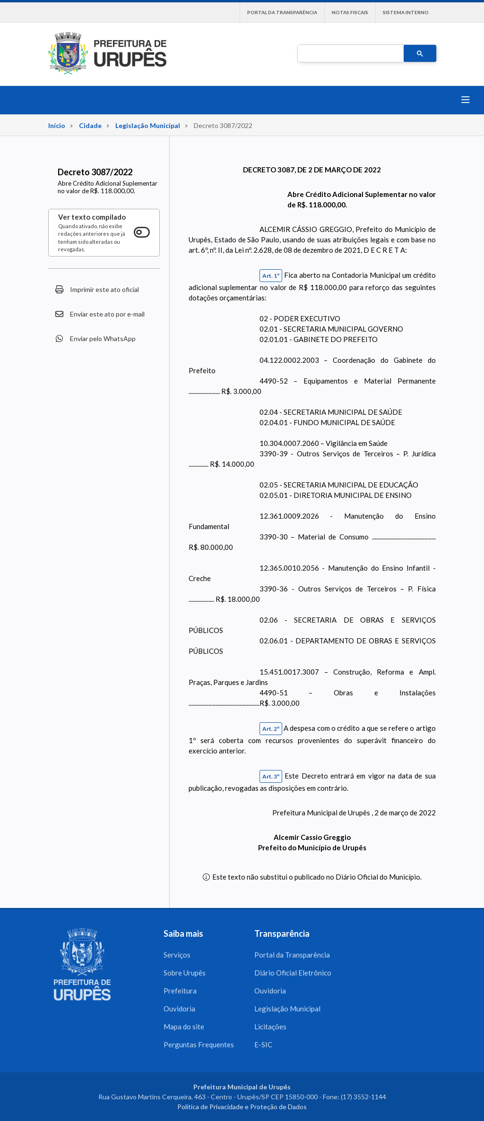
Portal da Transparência (282, 12)
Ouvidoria (179, 1008)
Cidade (90, 125)
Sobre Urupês (185, 972)
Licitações (270, 1026)
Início (56, 125)
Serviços (177, 954)
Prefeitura (180, 990)
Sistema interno (406, 12)
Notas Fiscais (350, 12)
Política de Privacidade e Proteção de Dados (242, 1107)
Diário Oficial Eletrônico (292, 972)
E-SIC (263, 1044)
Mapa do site (184, 1026)
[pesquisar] (350, 54)
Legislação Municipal (147, 125)
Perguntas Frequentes (199, 1044)
